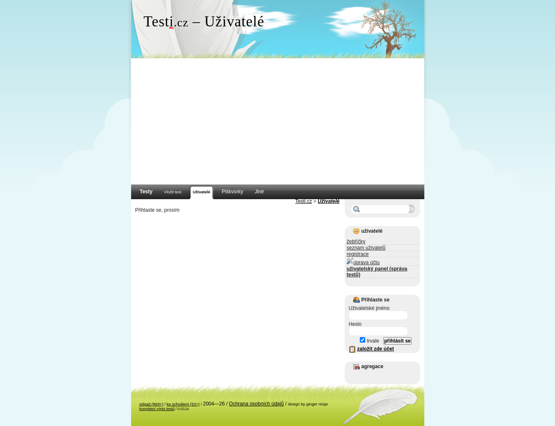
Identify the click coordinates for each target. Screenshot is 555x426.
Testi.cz (303, 201)
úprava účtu (363, 261)
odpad (151, 404)
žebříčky (356, 241)
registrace (358, 254)
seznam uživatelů (366, 248)
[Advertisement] (277, 121)
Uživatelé (328, 201)
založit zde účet (375, 349)
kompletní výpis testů (157, 409)
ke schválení (183, 404)
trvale (369, 341)
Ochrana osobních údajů (256, 404)
